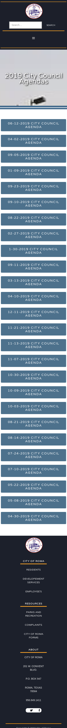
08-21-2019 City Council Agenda (33, 423)
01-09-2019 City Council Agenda (33, 172)
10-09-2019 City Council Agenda (33, 392)
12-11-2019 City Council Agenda (33, 313)
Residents (33, 569)
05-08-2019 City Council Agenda (33, 502)
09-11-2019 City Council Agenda (33, 266)
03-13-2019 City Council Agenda (33, 282)
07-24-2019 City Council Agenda (33, 455)
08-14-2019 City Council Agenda (33, 439)
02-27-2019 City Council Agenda (33, 235)
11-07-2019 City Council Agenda (33, 361)
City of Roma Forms (33, 635)
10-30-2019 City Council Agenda (33, 376)
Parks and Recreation (33, 614)
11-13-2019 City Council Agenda (33, 345)
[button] (33, 38)
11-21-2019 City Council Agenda (33, 329)
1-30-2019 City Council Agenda (33, 251)
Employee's (33, 591)
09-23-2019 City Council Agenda (33, 188)
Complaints (33, 624)
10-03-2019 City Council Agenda (33, 408)
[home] (33, 12)
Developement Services (33, 580)
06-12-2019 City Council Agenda (33, 125)
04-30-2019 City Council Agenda (33, 518)
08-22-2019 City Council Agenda (33, 219)
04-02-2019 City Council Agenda (33, 141)
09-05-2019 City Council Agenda (33, 156)
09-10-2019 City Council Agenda (33, 203)
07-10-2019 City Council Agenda (33, 471)
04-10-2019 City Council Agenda (33, 298)
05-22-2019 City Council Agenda (33, 486)
